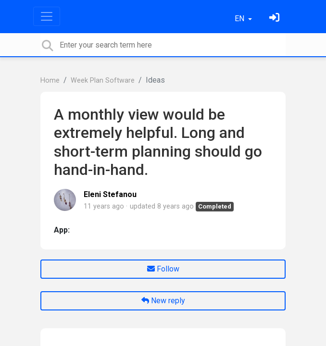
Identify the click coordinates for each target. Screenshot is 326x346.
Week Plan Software (103, 80)
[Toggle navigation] (46, 16)
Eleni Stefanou (110, 194)
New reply (163, 300)
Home (50, 80)
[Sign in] (275, 18)
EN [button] (240, 18)
